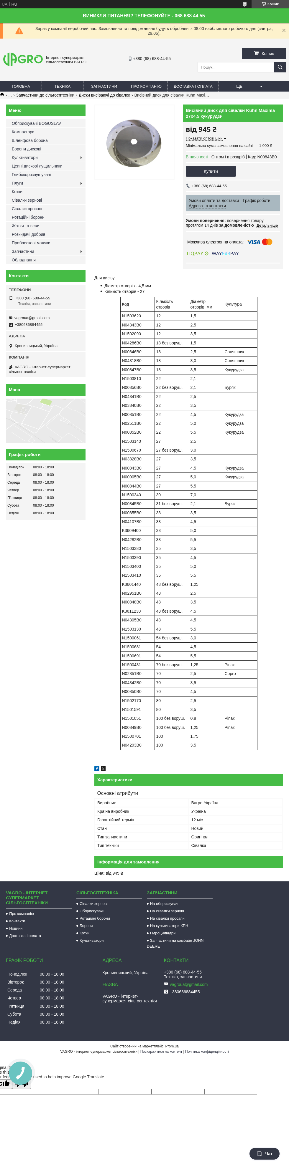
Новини (15, 928)
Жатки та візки (26, 225)
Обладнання (24, 260)
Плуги (17, 183)
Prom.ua (172, 1046)
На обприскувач (164, 903)
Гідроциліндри (162, 933)
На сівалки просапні (167, 918)
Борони (86, 925)
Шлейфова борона (30, 140)
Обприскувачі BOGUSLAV (36, 123)
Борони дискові (26, 149)
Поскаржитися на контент (161, 1051)
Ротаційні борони (28, 217)
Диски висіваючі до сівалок (104, 95)
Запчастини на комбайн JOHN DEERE (175, 943)
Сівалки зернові (27, 200)
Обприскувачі (92, 911)
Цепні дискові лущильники (37, 166)
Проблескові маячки (31, 243)
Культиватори (25, 157)
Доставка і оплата (193, 86)
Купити (211, 171)
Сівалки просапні (28, 208)
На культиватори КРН (169, 925)
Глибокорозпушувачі (31, 174)
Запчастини (104, 86)
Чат (264, 1153)
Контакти (17, 921)
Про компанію (146, 86)
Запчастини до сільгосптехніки (45, 95)
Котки (17, 191)
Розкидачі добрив (28, 234)
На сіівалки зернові (167, 911)
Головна (21, 86)
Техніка (63, 86)
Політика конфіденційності (207, 1051)
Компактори (23, 132)
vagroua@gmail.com (32, 318)
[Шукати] (280, 67)
